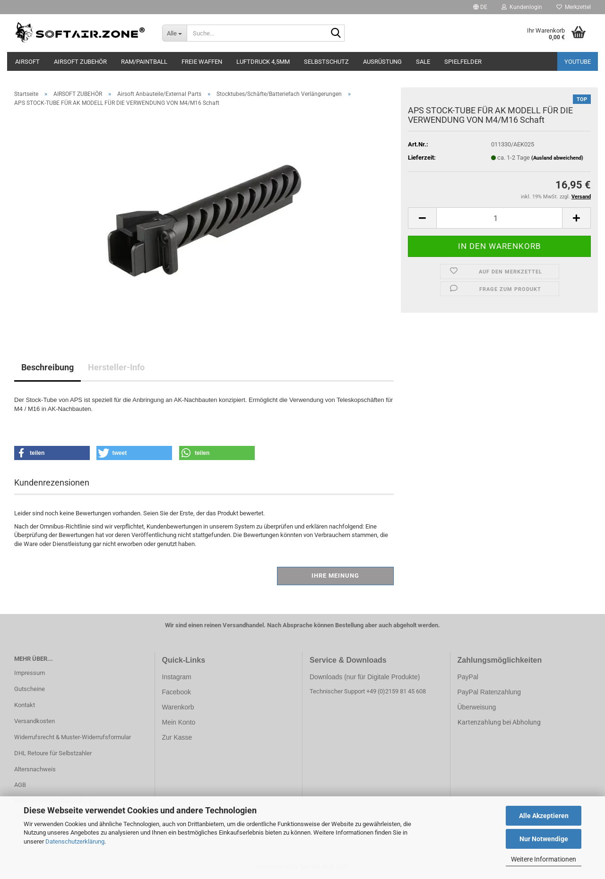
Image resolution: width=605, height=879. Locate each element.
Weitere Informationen (543, 859)
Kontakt (24, 704)
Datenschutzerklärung (74, 841)
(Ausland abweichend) (557, 158)
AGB (20, 784)
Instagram (176, 677)
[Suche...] (174, 33)
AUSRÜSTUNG (382, 61)
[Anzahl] (499, 218)
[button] (480, 7)
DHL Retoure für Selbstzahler (53, 753)
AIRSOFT (27, 61)
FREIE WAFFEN (202, 61)
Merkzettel (573, 7)
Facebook (176, 692)
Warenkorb (178, 707)
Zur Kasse (177, 737)
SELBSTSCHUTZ (326, 61)
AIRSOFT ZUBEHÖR (80, 61)
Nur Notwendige (543, 839)
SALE (423, 61)
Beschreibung (47, 367)
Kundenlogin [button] (521, 7)
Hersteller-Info (116, 367)
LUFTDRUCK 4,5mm (263, 61)
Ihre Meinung (335, 575)
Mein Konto (179, 722)
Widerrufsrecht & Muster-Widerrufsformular (72, 737)
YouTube (577, 61)
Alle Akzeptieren (544, 815)
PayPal (468, 677)
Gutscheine (29, 688)
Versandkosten (34, 721)
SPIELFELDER (463, 61)
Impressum (29, 672)
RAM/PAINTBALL (144, 61)
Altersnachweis (35, 769)
